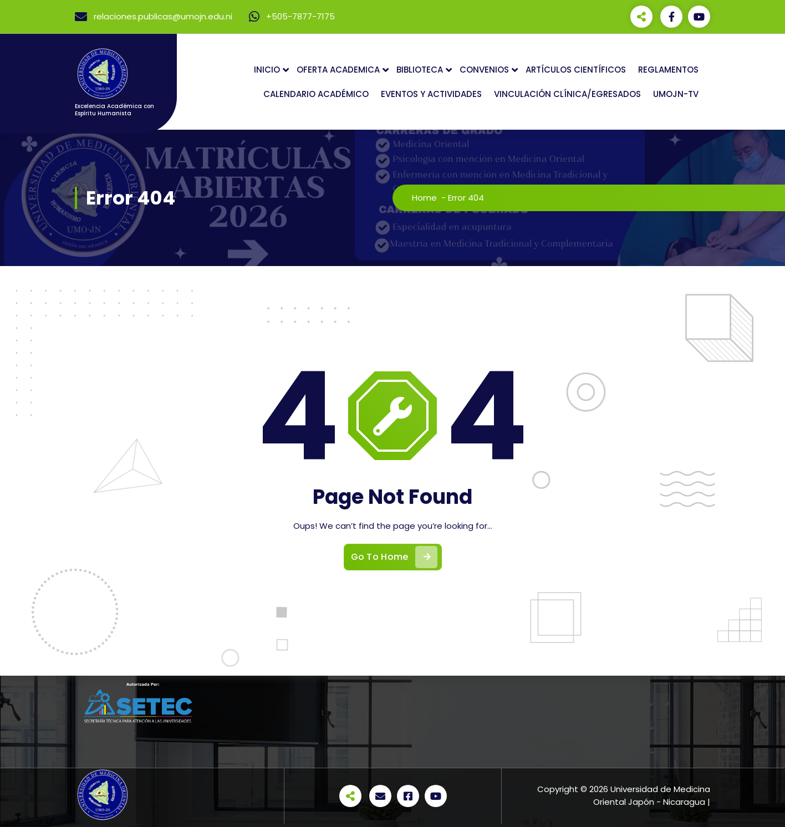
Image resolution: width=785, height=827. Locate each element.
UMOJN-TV (676, 94)
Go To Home (394, 557)
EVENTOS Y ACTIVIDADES (431, 94)
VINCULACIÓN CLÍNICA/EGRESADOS (567, 94)
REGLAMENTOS (668, 69)
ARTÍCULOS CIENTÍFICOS (576, 69)
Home (424, 197)
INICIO (267, 69)
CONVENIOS (484, 69)
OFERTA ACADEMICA (338, 69)
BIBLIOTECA (419, 69)
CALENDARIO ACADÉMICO (316, 94)
